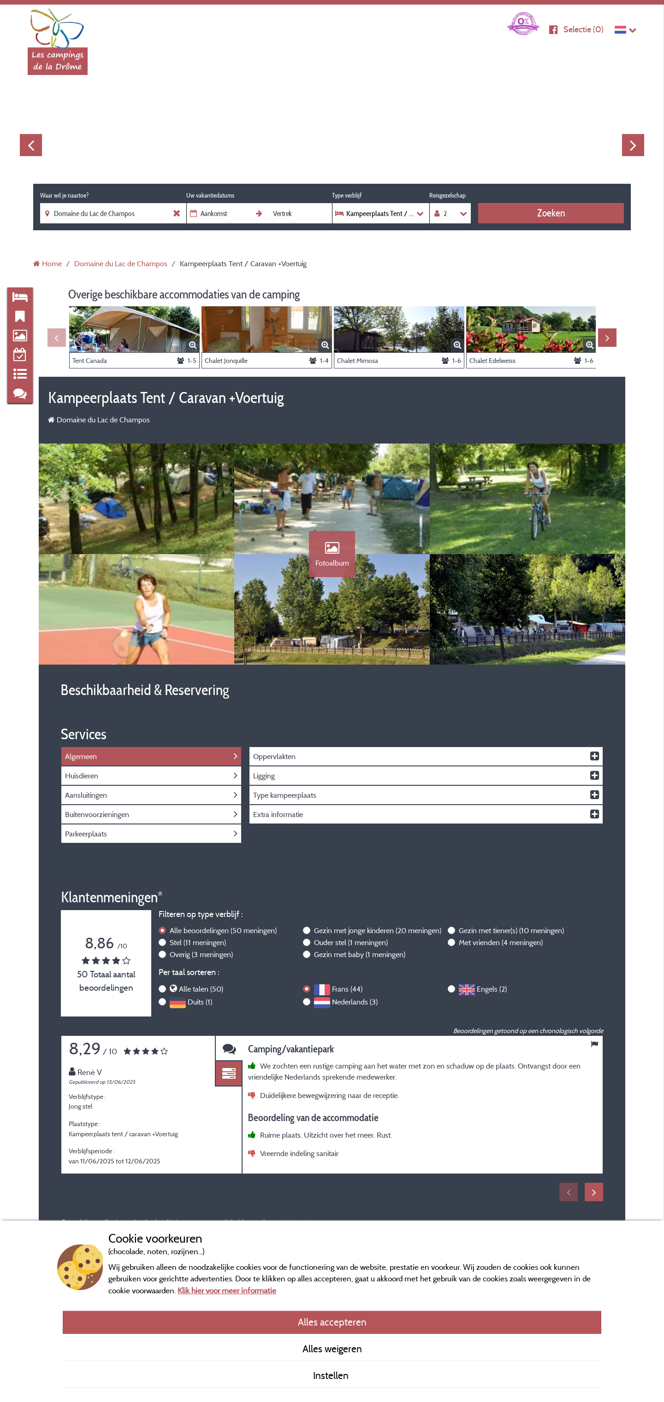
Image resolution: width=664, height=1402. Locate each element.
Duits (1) (200, 1001)
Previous (31, 145)
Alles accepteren (332, 1322)
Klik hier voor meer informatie (227, 1290)
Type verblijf (347, 195)
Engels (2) (492, 988)
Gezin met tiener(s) (511, 930)
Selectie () (583, 29)
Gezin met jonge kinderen (377, 930)
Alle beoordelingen (223, 930)
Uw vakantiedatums (210, 195)
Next (633, 145)
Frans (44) (347, 988)
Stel (198, 942)
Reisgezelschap (447, 195)
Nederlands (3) (355, 1001)
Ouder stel (351, 942)
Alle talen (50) (201, 988)
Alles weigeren (332, 1349)
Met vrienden (501, 942)
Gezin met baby (359, 954)
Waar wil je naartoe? (64, 195)
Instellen (332, 1375)
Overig (201, 954)
